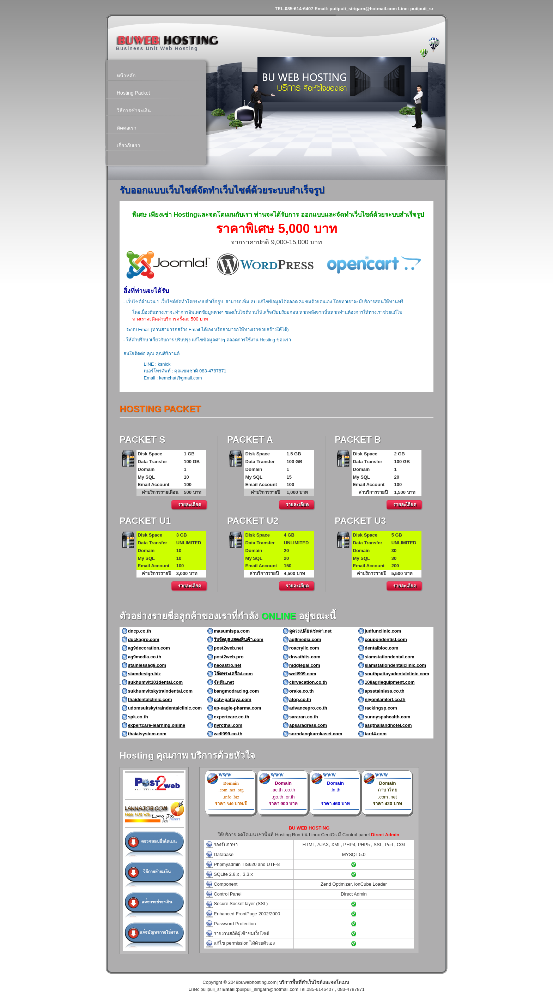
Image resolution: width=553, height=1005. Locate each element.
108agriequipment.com (390, 682)
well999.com (302, 673)
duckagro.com (143, 639)
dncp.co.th (139, 631)
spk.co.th (138, 716)
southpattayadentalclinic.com (397, 673)
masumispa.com (232, 631)
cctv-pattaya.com (232, 699)
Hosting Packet (133, 93)
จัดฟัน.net (224, 682)
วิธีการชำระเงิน (134, 110)
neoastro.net (227, 665)
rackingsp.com (381, 708)
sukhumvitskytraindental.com (160, 691)
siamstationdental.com (389, 656)
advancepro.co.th (308, 708)
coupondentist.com (386, 639)
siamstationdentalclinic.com (395, 665)
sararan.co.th (303, 716)
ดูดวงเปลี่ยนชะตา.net (310, 631)
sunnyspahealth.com (387, 716)
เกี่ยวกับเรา (128, 145)
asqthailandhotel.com (388, 725)
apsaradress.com (308, 725)
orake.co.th (301, 691)
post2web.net (228, 648)
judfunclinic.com (383, 631)
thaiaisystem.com (147, 733)
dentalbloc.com (381, 648)
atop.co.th (300, 699)
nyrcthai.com (228, 725)
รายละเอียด (189, 504)
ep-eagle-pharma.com (237, 708)
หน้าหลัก (126, 75)
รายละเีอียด (404, 504)
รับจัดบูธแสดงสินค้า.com (238, 639)
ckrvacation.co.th (308, 682)
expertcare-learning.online (157, 725)
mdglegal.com (304, 665)
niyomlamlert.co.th (385, 699)
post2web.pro (229, 656)
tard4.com (376, 733)
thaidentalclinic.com (150, 699)
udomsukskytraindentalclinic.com (165, 708)
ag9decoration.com (149, 648)
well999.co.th (228, 733)
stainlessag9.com (147, 665)
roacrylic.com (304, 648)
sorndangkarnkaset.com (315, 733)
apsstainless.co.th (385, 691)
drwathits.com (304, 656)
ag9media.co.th (145, 656)
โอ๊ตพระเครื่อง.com (233, 673)
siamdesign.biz (144, 673)
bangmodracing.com (236, 691)
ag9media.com (305, 639)
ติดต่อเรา (126, 128)
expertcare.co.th (231, 716)
